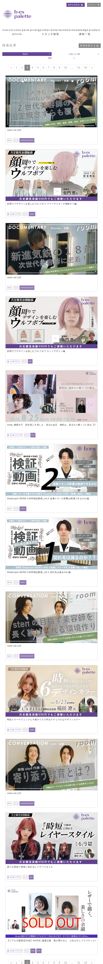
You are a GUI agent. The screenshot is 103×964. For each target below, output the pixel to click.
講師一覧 (85, 34)
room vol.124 (14, 646)
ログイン (93, 5)
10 (65, 67)
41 (78, 67)
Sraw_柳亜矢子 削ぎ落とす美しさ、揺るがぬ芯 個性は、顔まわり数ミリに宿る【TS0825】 (51, 425)
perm (25, 30)
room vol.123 (14, 793)
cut (11, 30)
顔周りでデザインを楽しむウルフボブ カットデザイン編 (36, 351)
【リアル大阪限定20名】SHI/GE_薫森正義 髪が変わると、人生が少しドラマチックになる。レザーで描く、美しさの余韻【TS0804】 (51, 940)
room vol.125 (14, 277)
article (17, 34)
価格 (61, 58)
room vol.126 (14, 130)
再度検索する (89, 45)
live (5, 30)
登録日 (36, 54)
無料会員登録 (75, 5)
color (18, 30)
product (94, 30)
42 (85, 67)
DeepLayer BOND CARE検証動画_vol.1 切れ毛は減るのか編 (39, 572)
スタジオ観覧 (50, 34)
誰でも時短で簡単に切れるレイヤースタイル (30, 867)
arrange (36, 30)
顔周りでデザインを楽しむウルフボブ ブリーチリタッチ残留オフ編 (42, 204)
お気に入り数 (84, 54)
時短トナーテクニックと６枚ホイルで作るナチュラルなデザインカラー (44, 719)
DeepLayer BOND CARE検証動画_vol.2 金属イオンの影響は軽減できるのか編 (48, 498)
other (46, 30)
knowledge (80, 30)
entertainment (61, 30)
